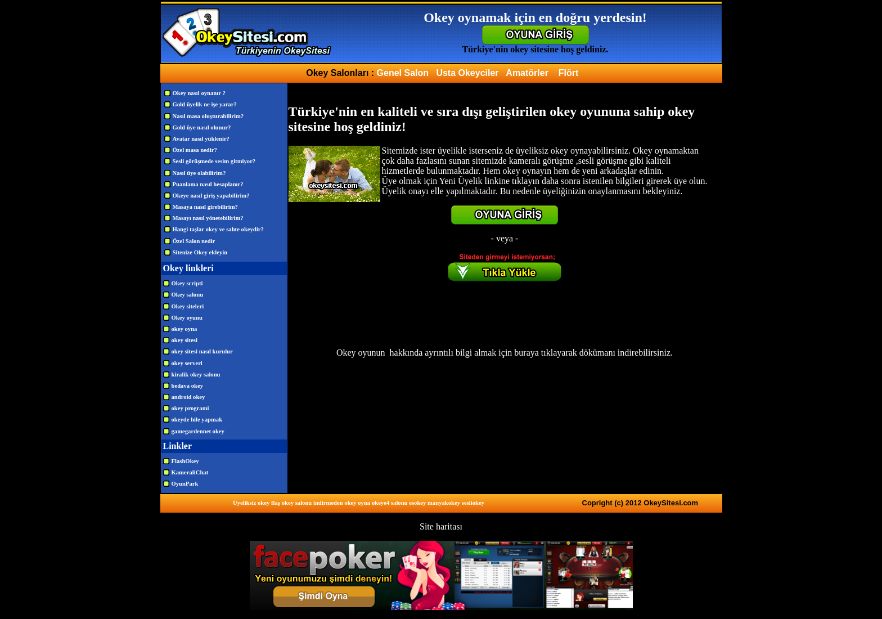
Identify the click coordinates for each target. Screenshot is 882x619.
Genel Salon (403, 73)
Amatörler (527, 73)
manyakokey (444, 503)
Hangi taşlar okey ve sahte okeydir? (218, 229)
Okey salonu (188, 294)
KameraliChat (190, 472)
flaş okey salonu (291, 503)
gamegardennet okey (198, 431)
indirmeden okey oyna (341, 503)
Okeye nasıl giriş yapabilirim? (211, 195)
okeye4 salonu (390, 503)
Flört (569, 73)
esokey (417, 503)
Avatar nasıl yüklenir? (201, 139)
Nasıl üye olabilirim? (199, 173)
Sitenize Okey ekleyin (200, 252)
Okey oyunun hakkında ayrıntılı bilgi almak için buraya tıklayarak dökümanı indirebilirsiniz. (504, 352)
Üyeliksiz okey (251, 503)
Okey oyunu (187, 318)
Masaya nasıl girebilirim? (205, 207)
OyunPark (185, 484)
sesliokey (473, 503)
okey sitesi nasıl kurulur (202, 351)
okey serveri (187, 363)
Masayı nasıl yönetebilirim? (208, 218)
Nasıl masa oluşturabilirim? (208, 116)
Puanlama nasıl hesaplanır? (208, 184)
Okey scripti (187, 283)
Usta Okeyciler (467, 73)
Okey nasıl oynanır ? (199, 93)
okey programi (190, 408)
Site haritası (441, 526)
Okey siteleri (188, 306)
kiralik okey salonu (196, 374)
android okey (188, 397)
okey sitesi (184, 340)
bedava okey (188, 386)
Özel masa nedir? (195, 150)
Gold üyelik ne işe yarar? (205, 104)
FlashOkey (185, 461)
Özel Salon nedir (194, 241)
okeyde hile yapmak (197, 419)
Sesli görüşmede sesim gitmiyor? (214, 161)
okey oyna (184, 329)
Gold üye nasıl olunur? (202, 127)
